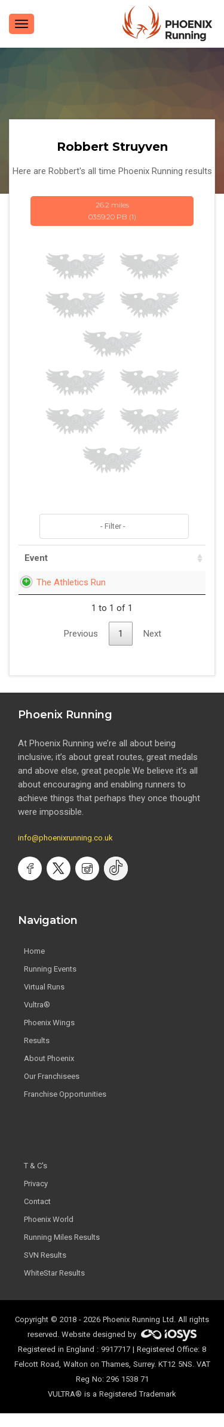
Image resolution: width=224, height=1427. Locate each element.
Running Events (50, 982)
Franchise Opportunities (65, 1107)
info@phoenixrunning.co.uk (65, 851)
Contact (37, 1215)
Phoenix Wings (49, 1036)
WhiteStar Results (54, 1286)
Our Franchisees (51, 1089)
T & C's (35, 1179)
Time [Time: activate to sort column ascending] (179, 558)
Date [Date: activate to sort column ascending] (129, 558)
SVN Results (45, 1268)
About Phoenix (49, 1072)
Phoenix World (48, 1233)
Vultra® (37, 1018)
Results (37, 1054)
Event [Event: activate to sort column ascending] (36, 558)
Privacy (36, 1197)
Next (152, 647)
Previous (81, 647)
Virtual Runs (44, 1000)
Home (34, 964)
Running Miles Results (62, 1250)
